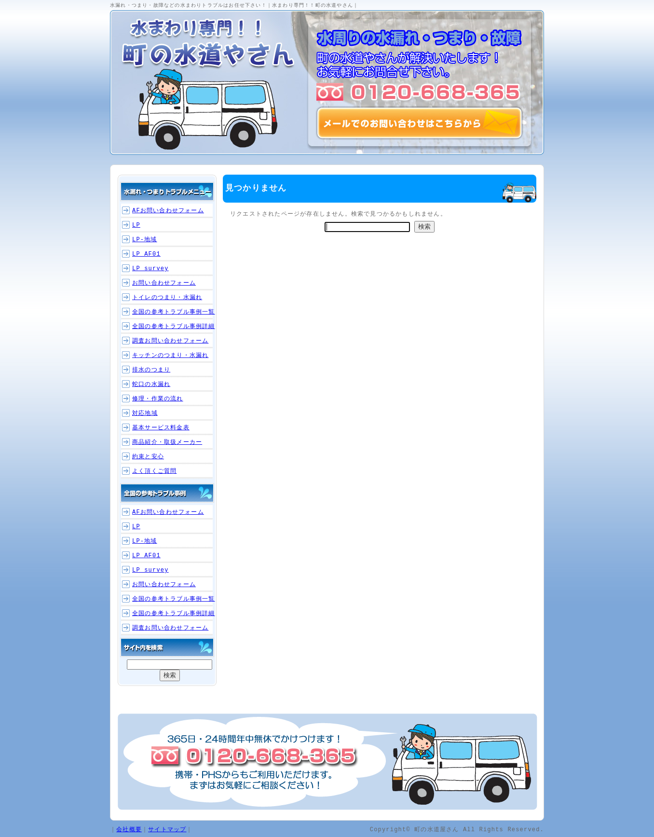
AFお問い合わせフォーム (168, 210)
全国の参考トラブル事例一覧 (173, 312)
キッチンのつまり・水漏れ (170, 355)
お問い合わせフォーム (164, 283)
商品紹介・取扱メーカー (167, 442)
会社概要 (129, 829)
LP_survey (150, 268)
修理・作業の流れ (157, 399)
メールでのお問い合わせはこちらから (419, 123)
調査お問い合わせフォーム (170, 341)
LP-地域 (144, 239)
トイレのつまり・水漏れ (167, 297)
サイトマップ (167, 829)
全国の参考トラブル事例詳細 (173, 326)
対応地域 (145, 413)
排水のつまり (151, 370)
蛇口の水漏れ (151, 384)
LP (136, 225)
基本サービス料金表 (161, 428)
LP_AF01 (146, 254)
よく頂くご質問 (154, 471)
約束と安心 (148, 457)
